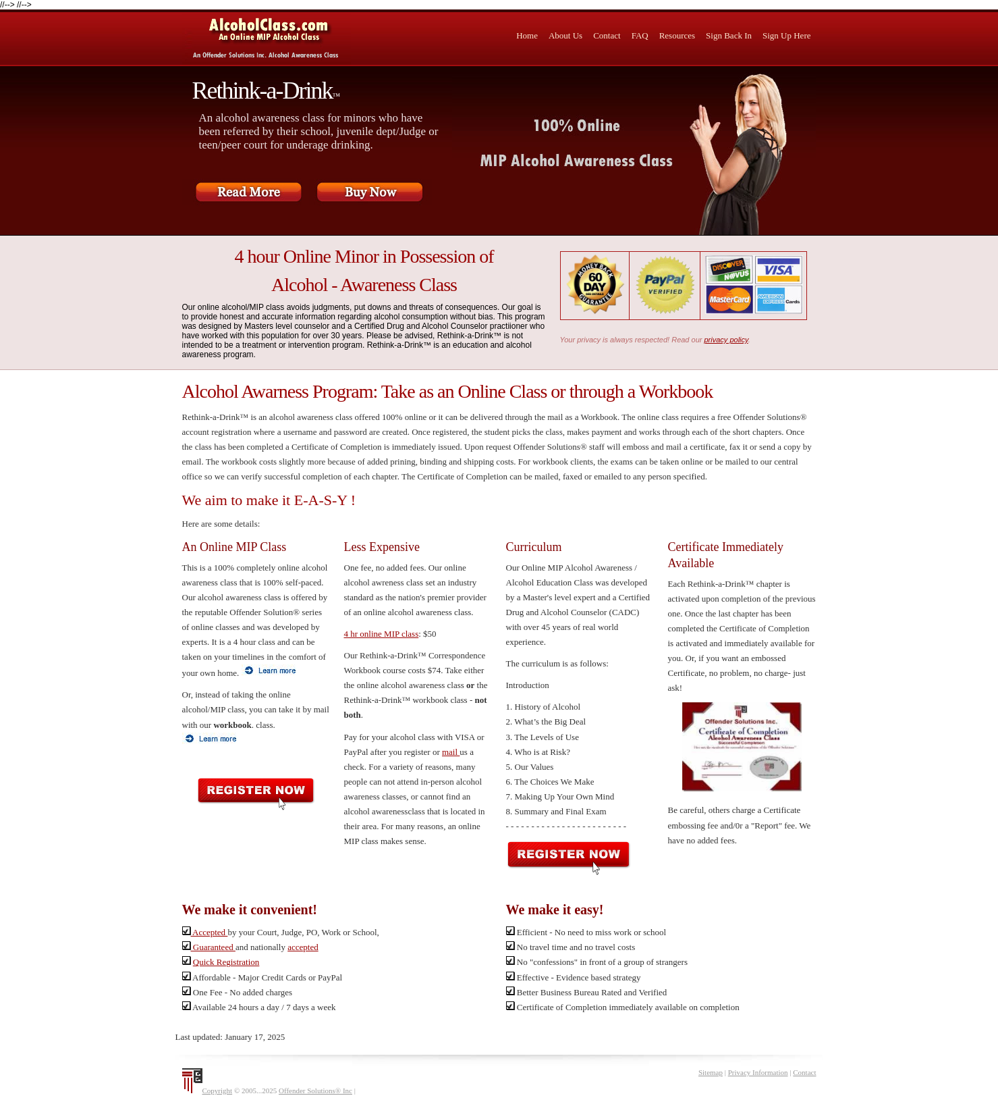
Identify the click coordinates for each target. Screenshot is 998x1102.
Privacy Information (758, 1072)
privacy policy (726, 340)
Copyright (217, 1090)
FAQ (640, 35)
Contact (606, 35)
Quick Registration (226, 962)
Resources (677, 35)
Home (527, 35)
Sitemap (710, 1072)
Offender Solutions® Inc (315, 1090)
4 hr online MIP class (381, 634)
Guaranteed (208, 947)
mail (451, 752)
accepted (302, 947)
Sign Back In (729, 35)
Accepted (205, 932)
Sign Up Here (787, 35)
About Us (565, 35)
